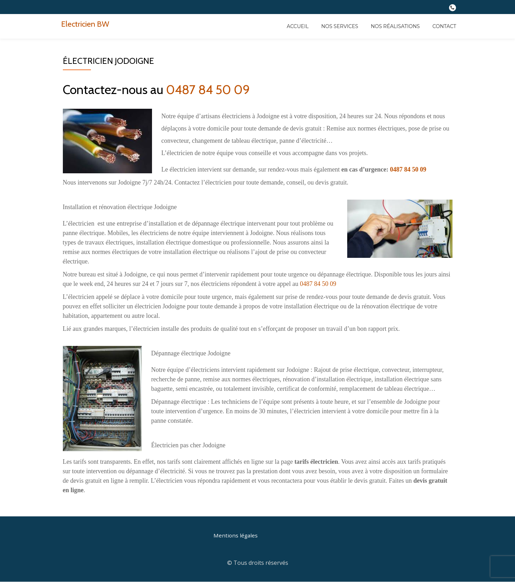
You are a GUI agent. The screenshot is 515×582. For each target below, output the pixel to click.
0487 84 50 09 (208, 89)
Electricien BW (86, 24)
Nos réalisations (395, 26)
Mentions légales (236, 535)
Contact (444, 26)
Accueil (298, 26)
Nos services (339, 26)
